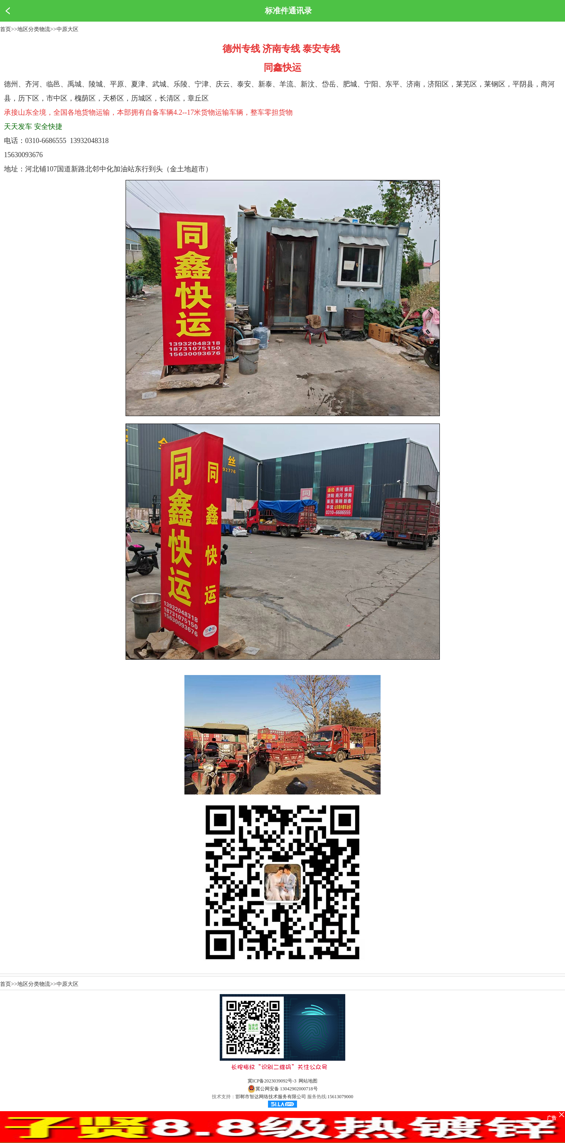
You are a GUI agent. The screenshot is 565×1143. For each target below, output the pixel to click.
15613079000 (340, 1096)
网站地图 (308, 1081)
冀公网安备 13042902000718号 (283, 1089)
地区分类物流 (33, 29)
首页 (5, 29)
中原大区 (67, 29)
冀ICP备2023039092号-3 (272, 1081)
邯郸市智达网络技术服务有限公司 (270, 1096)
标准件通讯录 (288, 10)
